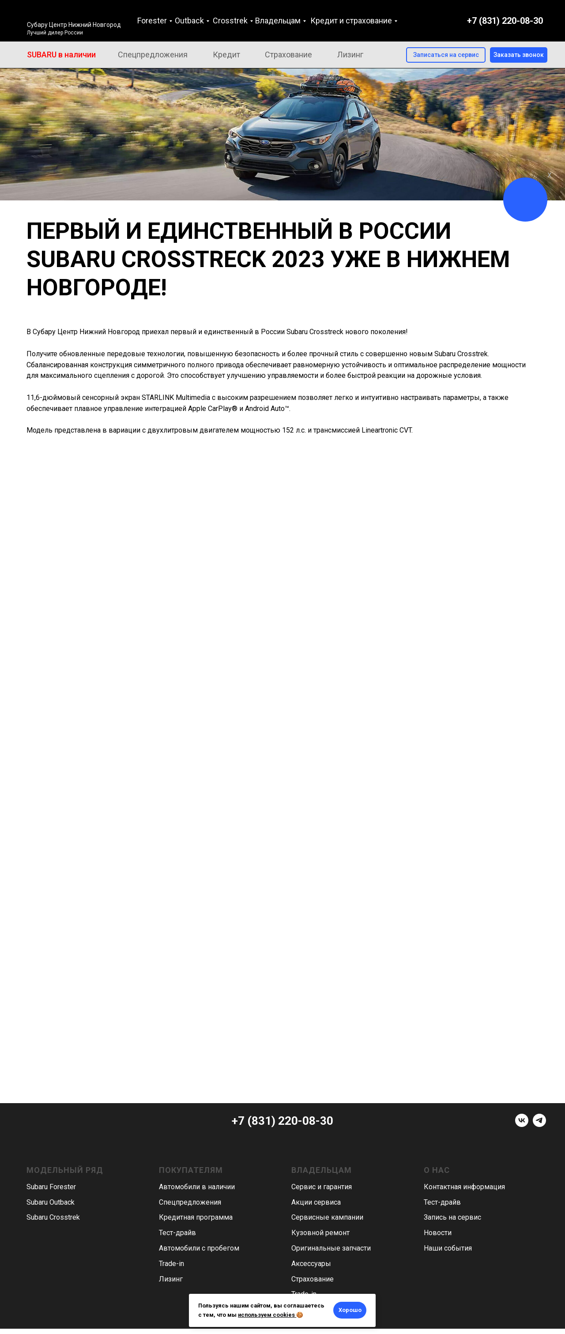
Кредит (226, 54)
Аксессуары (311, 1263)
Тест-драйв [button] (177, 1232)
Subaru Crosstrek (53, 1217)
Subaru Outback (50, 1202)
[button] (518, 55)
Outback (189, 20)
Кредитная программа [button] (196, 1217)
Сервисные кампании (327, 1217)
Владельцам (278, 20)
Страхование (288, 54)
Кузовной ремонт (320, 1232)
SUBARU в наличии (61, 54)
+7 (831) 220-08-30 (505, 20)
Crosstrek (230, 20)
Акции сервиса (316, 1202)
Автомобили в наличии (197, 1187)
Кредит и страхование (351, 20)
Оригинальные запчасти (331, 1248)
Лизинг (350, 54)
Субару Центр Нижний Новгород (74, 24)
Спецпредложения (153, 54)
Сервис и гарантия (321, 1187)
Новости (438, 1232)
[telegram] (539, 1124)
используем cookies (266, 1314)
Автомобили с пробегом (199, 1248)
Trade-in (171, 1263)
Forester (152, 20)
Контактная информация (464, 1187)
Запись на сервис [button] (452, 1217)
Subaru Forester (51, 1187)
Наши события (448, 1248)
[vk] (521, 1124)
